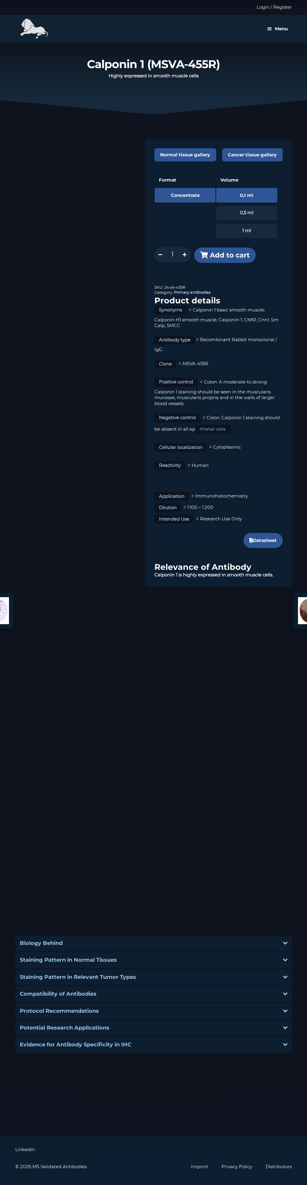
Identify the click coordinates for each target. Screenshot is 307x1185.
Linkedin (25, 1149)
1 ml (246, 231)
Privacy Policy (237, 1167)
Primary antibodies (192, 293)
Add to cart (230, 255)
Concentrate (185, 195)
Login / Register (274, 7)
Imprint (199, 1167)
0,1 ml (246, 195)
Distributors (279, 1167)
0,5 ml (246, 213)
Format (167, 180)
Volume (229, 180)
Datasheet (263, 540)
